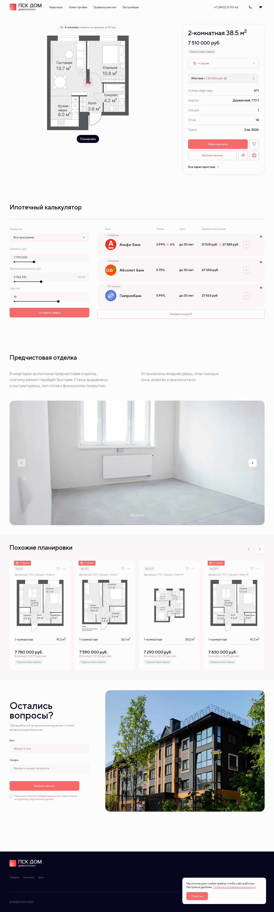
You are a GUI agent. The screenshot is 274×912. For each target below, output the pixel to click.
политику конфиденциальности (43, 796)
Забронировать (218, 144)
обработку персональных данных (35, 799)
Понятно (197, 896)
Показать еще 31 (181, 314)
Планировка (88, 139)
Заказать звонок (212, 155)
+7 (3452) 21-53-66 (226, 7)
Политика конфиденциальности (234, 887)
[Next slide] (253, 463)
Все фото (137, 515)
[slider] (34, 261)
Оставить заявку (49, 312)
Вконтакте (28, 877)
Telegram (14, 877)
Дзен (41, 877)
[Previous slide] (22, 463)
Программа (16, 229)
